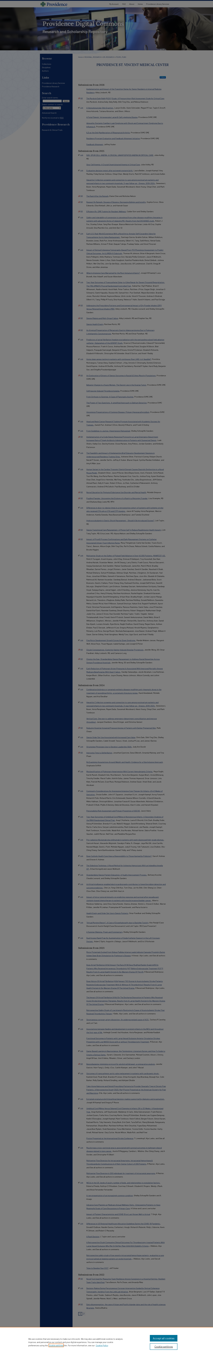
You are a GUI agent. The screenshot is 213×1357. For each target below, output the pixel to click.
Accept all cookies (163, 1338)
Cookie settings (56, 1345)
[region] (106, 1342)
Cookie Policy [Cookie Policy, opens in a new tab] (102, 1345)
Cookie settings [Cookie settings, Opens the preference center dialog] (163, 1346)
